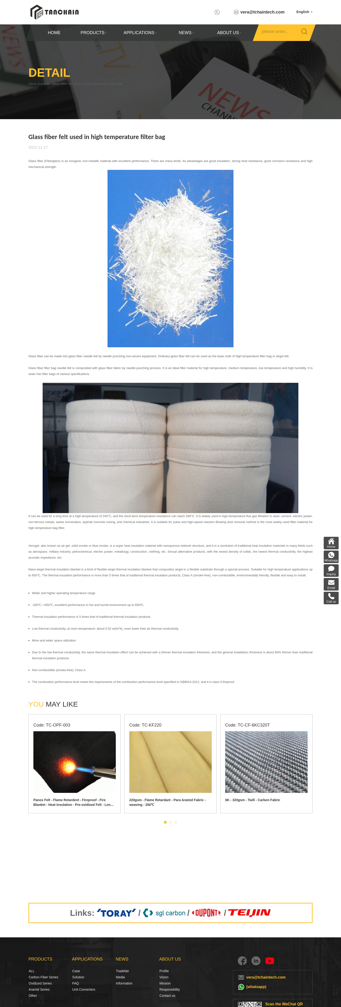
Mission (164, 983)
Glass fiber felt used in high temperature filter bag (103, 84)
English (304, 12)
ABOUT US (229, 32)
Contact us (167, 996)
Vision (163, 977)
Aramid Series (39, 989)
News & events (41, 84)
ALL (32, 971)
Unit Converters (83, 989)
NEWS (186, 32)
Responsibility (169, 989)
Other (33, 996)
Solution (77, 977)
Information (124, 983)
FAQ (75, 983)
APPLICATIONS (140, 32)
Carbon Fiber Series (34, 977)
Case (76, 971)
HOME (54, 32)
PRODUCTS (94, 32)
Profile (164, 971)
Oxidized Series (40, 983)
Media (120, 977)
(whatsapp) (256, 987)
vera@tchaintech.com (262, 12)
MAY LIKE (53, 704)
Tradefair (122, 971)
